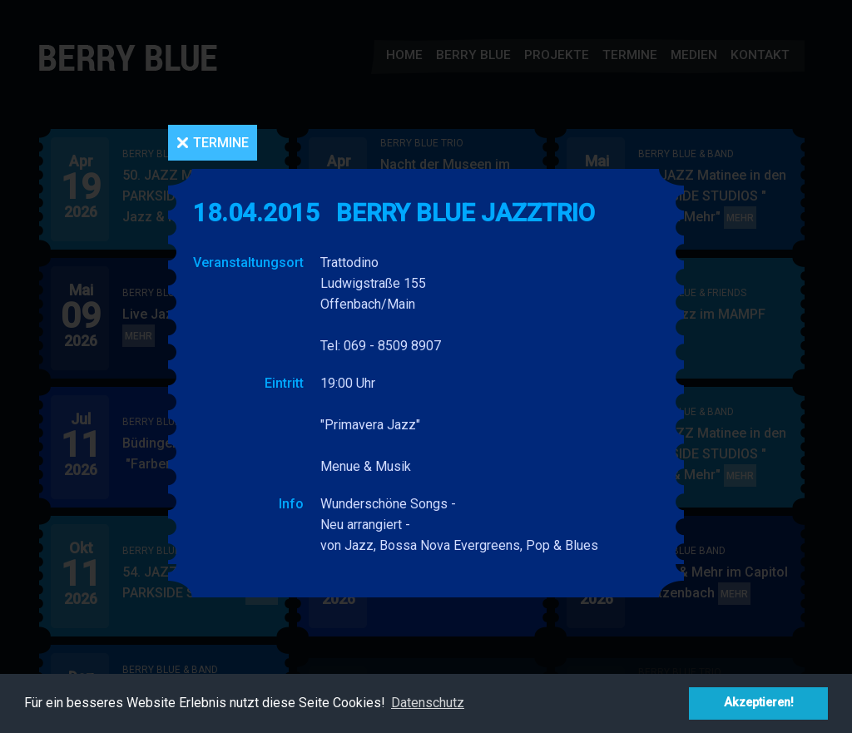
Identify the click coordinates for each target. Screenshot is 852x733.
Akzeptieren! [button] (759, 703)
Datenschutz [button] (427, 703)
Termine (221, 143)
